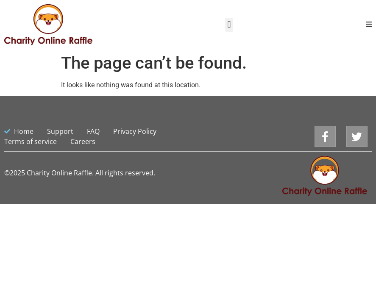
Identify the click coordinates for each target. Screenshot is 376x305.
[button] (229, 25)
